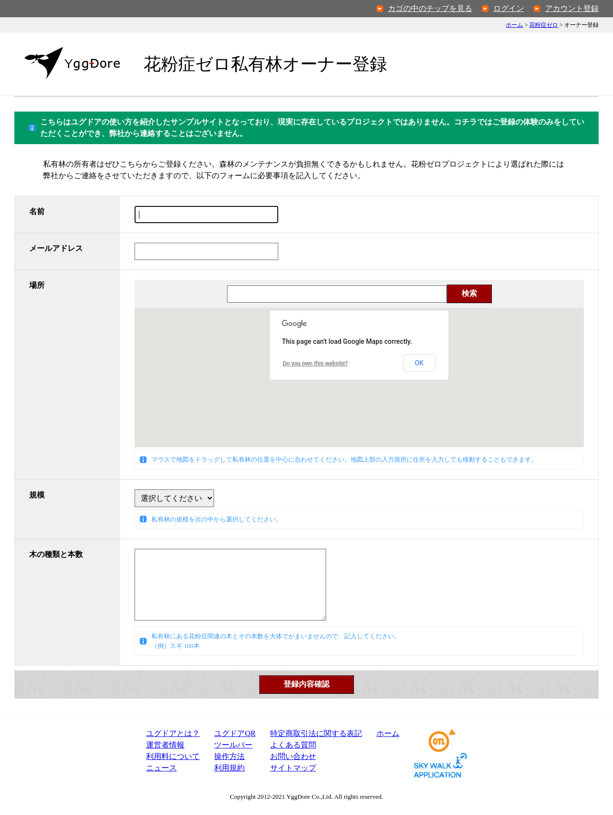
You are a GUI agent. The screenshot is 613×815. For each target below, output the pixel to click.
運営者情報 (165, 745)
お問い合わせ (293, 756)
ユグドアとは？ (173, 733)
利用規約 (229, 768)
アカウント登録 (572, 8)
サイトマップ (293, 768)
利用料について (173, 756)
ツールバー (233, 745)
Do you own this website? (315, 363)
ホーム (514, 25)
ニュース (161, 768)
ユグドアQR (234, 733)
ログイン (508, 8)
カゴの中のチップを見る (430, 8)
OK (419, 363)
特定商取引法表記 (316, 733)
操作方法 (229, 756)
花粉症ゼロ (543, 25)
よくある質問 (293, 745)
